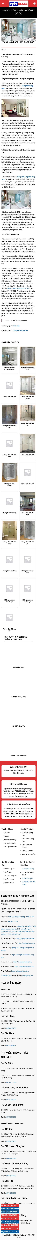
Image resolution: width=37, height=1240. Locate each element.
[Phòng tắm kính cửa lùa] (28, 530)
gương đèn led (23, 931)
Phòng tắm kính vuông (9, 485)
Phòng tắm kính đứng (9, 571)
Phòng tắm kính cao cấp (9, 630)
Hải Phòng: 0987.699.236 (10, 1209)
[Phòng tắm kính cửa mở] (9, 443)
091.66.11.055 (11, 1082)
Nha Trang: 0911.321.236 (9, 1228)
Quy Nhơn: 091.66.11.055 (9, 1232)
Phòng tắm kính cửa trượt (9, 543)
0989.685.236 (11, 1141)
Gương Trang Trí (27, 878)
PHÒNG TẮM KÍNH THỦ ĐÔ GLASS (23, 10)
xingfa (19, 934)
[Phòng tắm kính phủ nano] (28, 501)
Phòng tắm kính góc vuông (27, 397)
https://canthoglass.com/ (26, 943)
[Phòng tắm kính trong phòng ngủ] (9, 356)
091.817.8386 (13, 922)
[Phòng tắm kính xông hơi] (9, 414)
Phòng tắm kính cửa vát (27, 424)
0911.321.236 (11, 1100)
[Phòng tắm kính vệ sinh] (28, 559)
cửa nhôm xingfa (30, 926)
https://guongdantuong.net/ (22, 962)
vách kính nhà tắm (11, 931)
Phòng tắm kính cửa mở (9, 456)
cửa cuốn (31, 931)
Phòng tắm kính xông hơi (9, 426)
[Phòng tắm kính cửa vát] (28, 413)
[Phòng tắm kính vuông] (9, 472)
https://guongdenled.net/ (20, 955)
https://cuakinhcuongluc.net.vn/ (18, 288)
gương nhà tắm (27, 976)
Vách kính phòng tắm (20, 330)
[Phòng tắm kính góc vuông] (28, 385)
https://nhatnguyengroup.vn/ (24, 966)
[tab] (18, 50)
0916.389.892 (11, 1045)
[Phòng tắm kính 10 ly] (9, 501)
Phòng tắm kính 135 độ (27, 456)
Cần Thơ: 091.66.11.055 (9, 1218)
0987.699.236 (11, 1028)
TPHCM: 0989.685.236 (9, 1215)
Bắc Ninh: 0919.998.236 (9, 1212)
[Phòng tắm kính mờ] (28, 472)
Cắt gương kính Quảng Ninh (24, 939)
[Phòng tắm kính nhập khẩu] (28, 356)
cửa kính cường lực (7, 929)
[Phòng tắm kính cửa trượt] (9, 530)
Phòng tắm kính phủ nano (27, 514)
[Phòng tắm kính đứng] (9, 559)
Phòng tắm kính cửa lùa (27, 543)
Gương (26, 948)
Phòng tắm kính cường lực (27, 601)
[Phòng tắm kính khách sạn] (9, 588)
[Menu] (2, 3)
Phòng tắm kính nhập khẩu (27, 368)
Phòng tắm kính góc (9, 397)
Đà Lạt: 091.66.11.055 (8, 1222)
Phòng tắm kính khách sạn (9, 601)
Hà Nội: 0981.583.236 (8, 1205)
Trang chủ (5, 10)
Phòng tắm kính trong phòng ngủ (9, 368)
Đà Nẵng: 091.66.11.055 (9, 1225)
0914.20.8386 (11, 1193)
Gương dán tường (28, 869)
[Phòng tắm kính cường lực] (28, 588)
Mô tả (3, 49)
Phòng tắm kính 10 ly (9, 513)
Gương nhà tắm (6, 976)
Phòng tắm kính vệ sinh (27, 572)
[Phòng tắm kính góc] (9, 385)
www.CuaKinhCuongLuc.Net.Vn (21, 917)
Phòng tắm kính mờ (27, 484)
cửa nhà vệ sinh (6, 934)
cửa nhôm (20, 926)
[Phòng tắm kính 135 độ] (28, 443)
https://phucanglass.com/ (20, 971)
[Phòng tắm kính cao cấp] (9, 617)
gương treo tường (18, 948)
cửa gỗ (14, 934)
